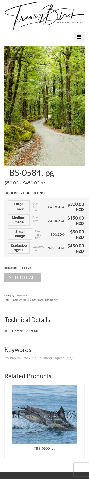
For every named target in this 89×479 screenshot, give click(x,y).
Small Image (20, 234)
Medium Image (18, 220)
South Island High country (44, 300)
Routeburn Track (19, 300)
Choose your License (25, 193)
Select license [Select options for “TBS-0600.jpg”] (44, 456)
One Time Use (35, 207)
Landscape (21, 295)
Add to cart (22, 277)
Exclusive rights (19, 248)
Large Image (19, 206)
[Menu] (79, 37)
